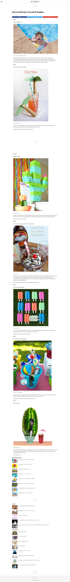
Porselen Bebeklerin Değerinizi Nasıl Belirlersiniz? (27, 564)
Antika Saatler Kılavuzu (22, 531)
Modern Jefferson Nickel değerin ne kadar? (26, 555)
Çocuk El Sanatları (21, 9)
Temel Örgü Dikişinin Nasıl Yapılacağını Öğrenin (26, 505)
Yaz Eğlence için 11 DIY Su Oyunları (24, 473)
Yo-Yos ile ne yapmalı (22, 536)
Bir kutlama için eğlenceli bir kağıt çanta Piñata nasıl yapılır (29, 560)
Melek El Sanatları (21, 545)
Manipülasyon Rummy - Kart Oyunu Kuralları (26, 510)
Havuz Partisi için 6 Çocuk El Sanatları (25, 492)
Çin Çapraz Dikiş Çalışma (22, 515)
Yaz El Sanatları (14, 9)
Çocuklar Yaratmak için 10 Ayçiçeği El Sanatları (26, 488)
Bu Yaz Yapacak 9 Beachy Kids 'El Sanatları (26, 459)
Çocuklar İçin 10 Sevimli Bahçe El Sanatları (26, 483)
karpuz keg (18, 455)
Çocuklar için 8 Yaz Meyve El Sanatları (25, 464)
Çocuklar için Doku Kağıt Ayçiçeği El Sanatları (26, 478)
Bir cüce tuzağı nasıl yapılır (23, 541)
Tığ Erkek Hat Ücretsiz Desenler (24, 550)
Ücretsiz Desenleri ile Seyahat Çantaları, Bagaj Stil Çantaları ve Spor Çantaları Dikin (33, 524)
